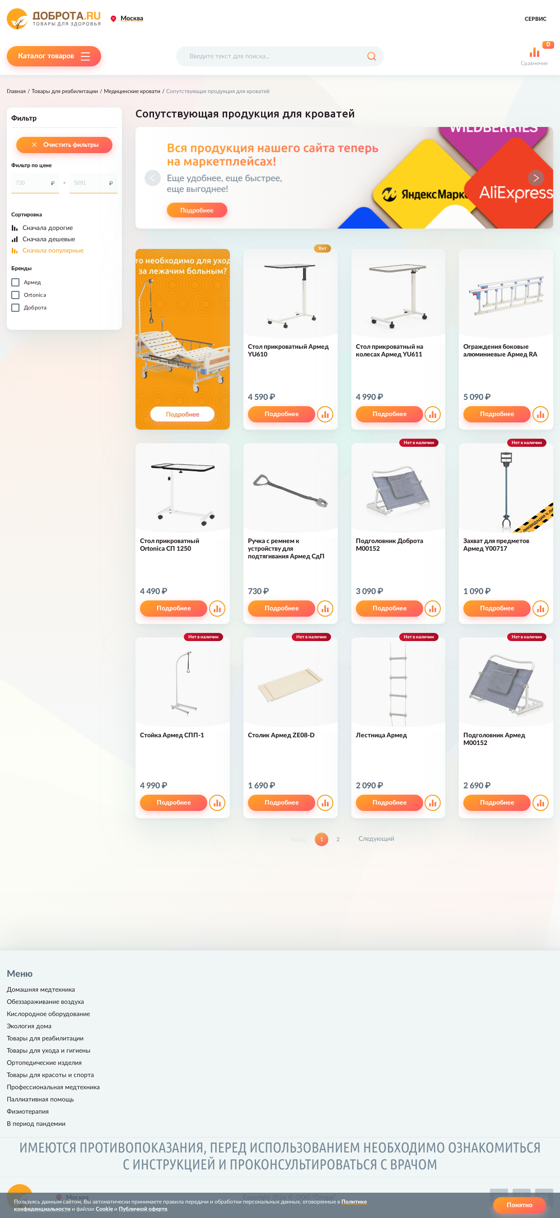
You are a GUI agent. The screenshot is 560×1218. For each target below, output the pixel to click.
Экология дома (29, 1026)
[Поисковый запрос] (280, 56)
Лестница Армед (381, 735)
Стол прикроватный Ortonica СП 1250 (169, 545)
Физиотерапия (28, 1112)
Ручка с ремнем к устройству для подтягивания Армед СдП (286, 549)
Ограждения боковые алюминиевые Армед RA (500, 351)
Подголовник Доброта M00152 (389, 545)
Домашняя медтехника (41, 990)
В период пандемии (36, 1124)
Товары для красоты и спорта (50, 1075)
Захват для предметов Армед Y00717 (496, 545)
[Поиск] (371, 56)
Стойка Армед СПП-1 (172, 735)
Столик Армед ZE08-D (281, 735)
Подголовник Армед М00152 (494, 739)
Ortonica (35, 295)
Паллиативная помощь (40, 1099)
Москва (132, 18)
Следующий (376, 839)
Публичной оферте (143, 1209)
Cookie (104, 1209)
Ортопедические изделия (44, 1063)
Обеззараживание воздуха (45, 1002)
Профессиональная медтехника (53, 1087)
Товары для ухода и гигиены (48, 1051)
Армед (32, 282)
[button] (153, 178)
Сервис (535, 19)
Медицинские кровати (132, 91)
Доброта (35, 307)
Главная (16, 91)
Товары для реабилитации (65, 91)
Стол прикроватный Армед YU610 (288, 351)
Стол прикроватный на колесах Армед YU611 (389, 351)
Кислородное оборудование (48, 1014)
